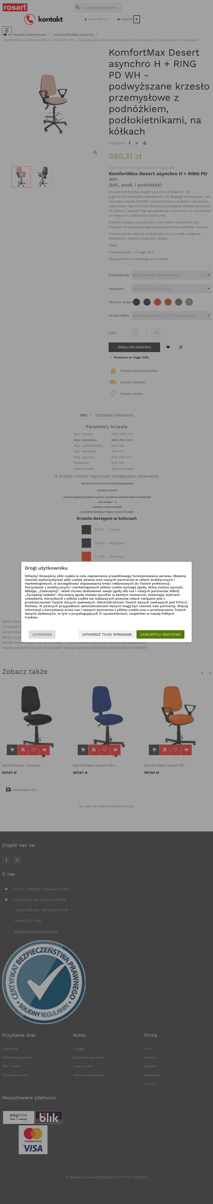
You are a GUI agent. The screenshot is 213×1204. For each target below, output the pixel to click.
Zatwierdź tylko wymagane (107, 634)
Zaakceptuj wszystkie (160, 634)
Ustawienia (42, 634)
